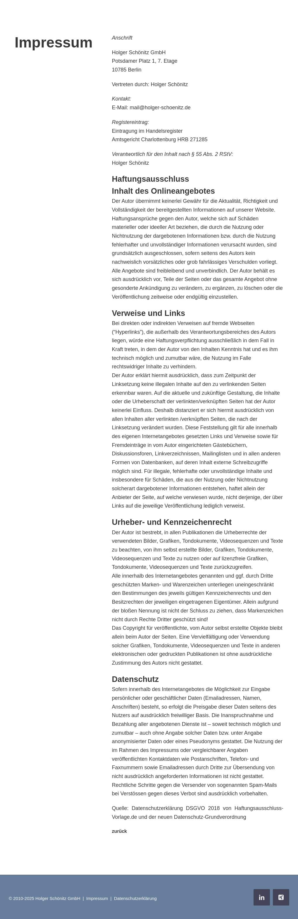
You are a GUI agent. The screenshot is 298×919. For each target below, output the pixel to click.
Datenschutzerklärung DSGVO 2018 (176, 808)
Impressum (97, 898)
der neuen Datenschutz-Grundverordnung (197, 817)
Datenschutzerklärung (135, 898)
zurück (119, 831)
